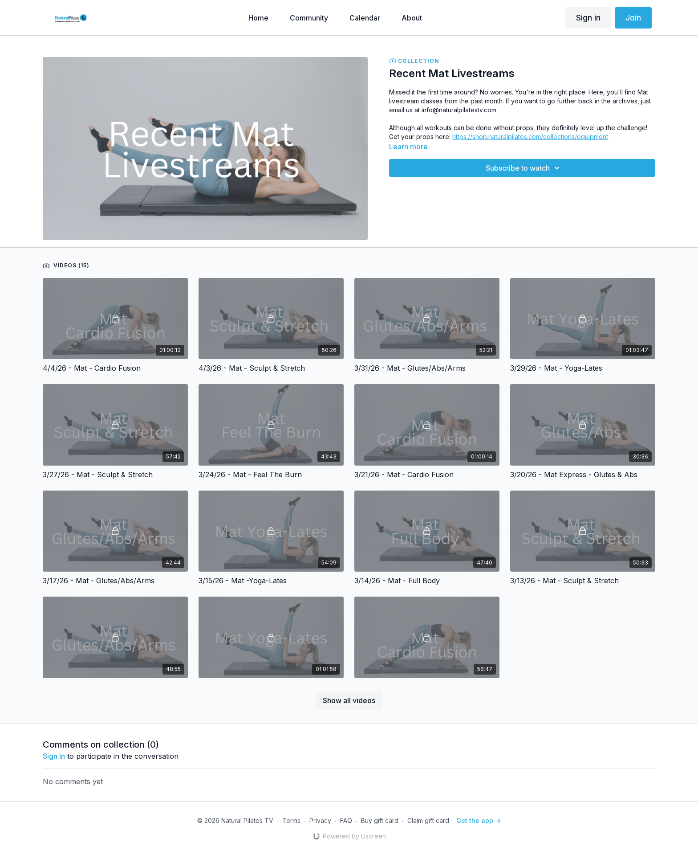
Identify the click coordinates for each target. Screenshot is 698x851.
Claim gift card (428, 820)
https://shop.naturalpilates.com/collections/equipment (530, 136)
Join (633, 17)
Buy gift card (379, 820)
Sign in (588, 17)
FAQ (346, 820)
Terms (291, 820)
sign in (54, 756)
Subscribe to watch (524, 168)
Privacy (320, 820)
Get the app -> (478, 820)
